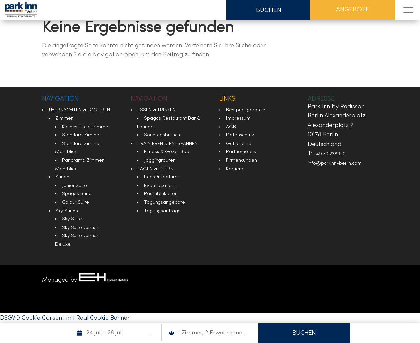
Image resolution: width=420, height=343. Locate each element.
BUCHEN (304, 333)
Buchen (268, 10)
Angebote (352, 10)
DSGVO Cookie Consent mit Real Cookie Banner (65, 318)
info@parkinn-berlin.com (335, 163)
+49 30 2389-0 (330, 154)
